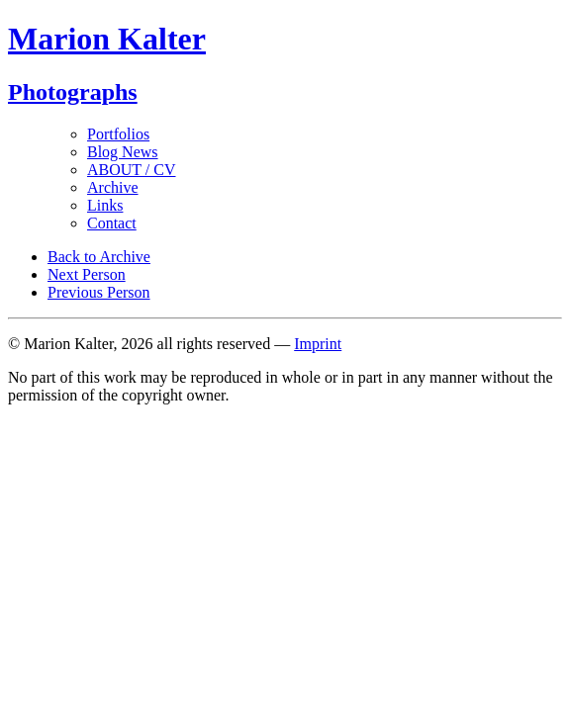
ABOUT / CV (131, 169)
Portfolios (118, 134)
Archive (113, 187)
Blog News (122, 151)
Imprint (317, 343)
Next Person (87, 274)
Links (105, 205)
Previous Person (99, 292)
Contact (112, 223)
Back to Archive (99, 256)
